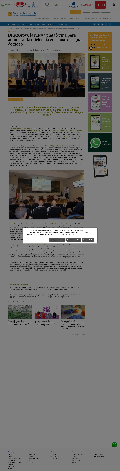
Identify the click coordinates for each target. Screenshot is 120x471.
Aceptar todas (88, 240)
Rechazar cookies (74, 240)
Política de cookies (67, 234)
